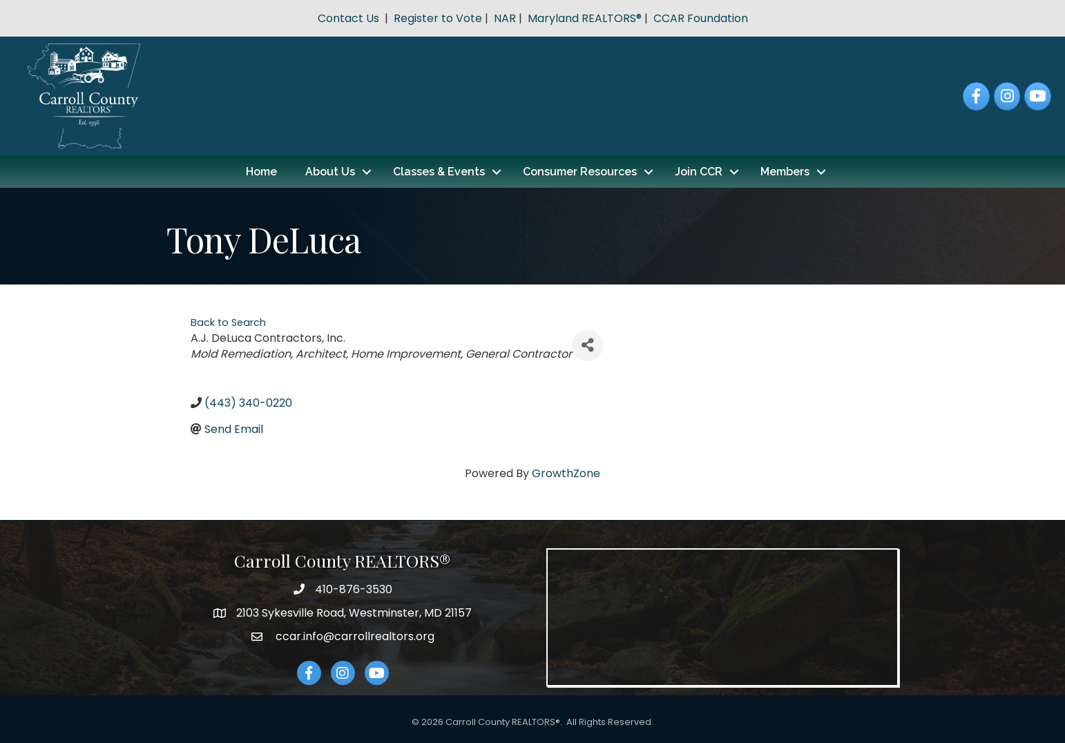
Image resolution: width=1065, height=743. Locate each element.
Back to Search (228, 322)
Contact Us (348, 18)
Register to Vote (438, 18)
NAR (505, 18)
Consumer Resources (580, 171)
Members (784, 171)
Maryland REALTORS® (585, 18)
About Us (330, 171)
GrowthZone (566, 473)
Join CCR (698, 171)
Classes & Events (439, 171)
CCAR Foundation (700, 18)
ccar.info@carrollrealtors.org (353, 636)
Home (261, 171)
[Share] (587, 345)
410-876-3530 (353, 589)
